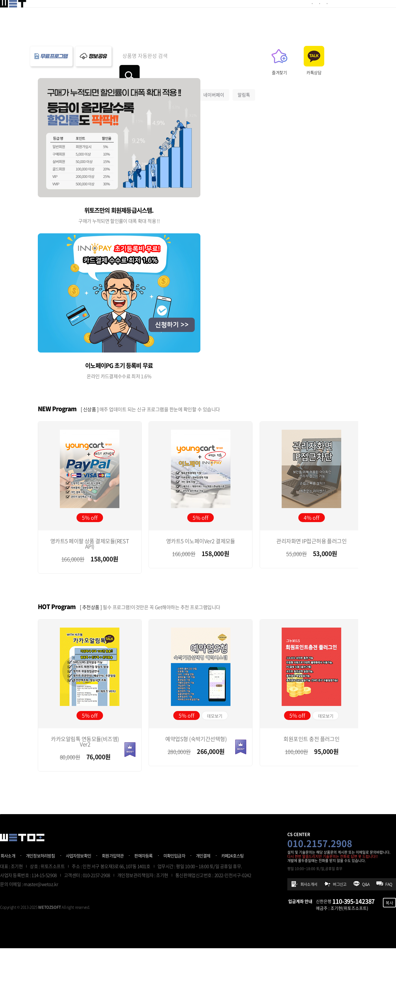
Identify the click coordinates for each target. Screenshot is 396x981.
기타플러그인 (175, 13)
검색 (283, 56)
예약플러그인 (133, 13)
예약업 (153, 75)
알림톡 (244, 75)
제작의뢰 (213, 13)
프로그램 (277, 13)
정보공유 (245, 13)
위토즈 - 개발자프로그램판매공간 (22, 13)
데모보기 (214, 735)
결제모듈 (96, 13)
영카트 (127, 75)
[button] (357, 428)
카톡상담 (351, 72)
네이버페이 (213, 75)
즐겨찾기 (317, 72)
